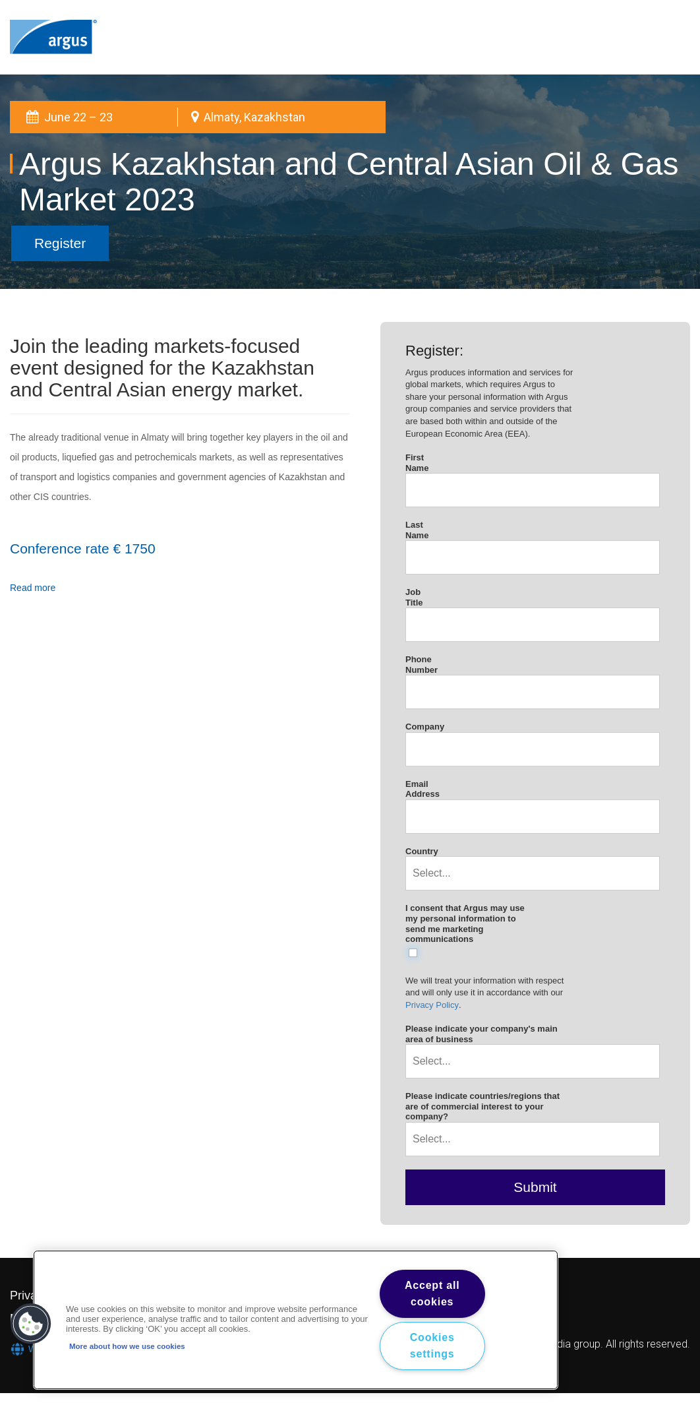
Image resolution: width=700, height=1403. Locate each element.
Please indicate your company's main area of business (481, 1034)
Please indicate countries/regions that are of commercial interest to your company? (482, 1106)
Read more (32, 587)
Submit (534, 1187)
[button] (31, 1324)
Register (60, 243)
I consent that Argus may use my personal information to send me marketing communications (465, 923)
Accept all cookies (432, 1294)
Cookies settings (432, 1346)
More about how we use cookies (127, 1346)
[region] (295, 1320)
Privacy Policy (432, 1005)
